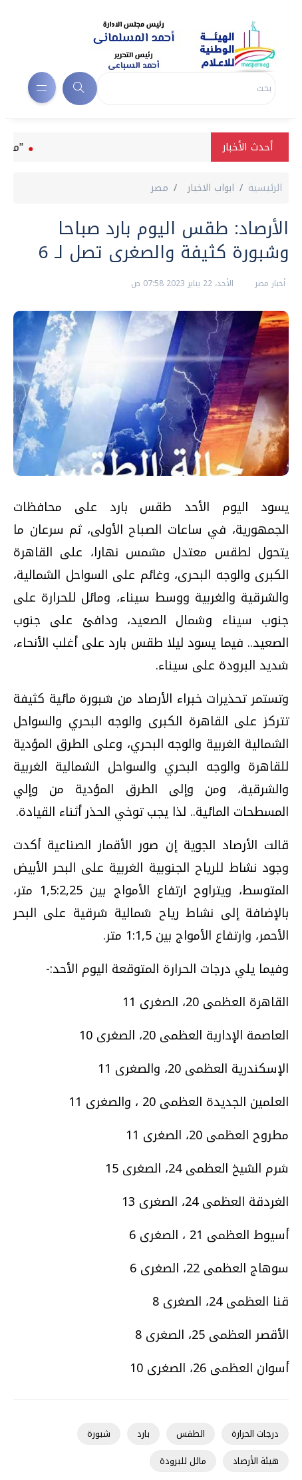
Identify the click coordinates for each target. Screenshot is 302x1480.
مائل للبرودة (183, 1461)
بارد (143, 1433)
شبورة (98, 1433)
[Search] (186, 88)
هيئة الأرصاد (256, 1461)
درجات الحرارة (255, 1433)
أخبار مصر (268, 283)
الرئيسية (265, 188)
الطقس (190, 1433)
